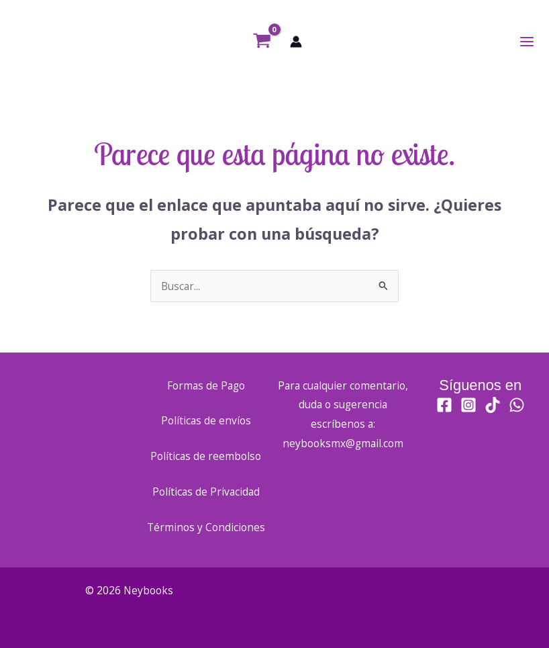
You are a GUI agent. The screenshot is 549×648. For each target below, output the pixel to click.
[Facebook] (444, 405)
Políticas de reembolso (205, 456)
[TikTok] (493, 405)
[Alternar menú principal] (526, 41)
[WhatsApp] (517, 405)
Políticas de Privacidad (206, 491)
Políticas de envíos (206, 420)
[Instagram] (468, 405)
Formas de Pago (206, 385)
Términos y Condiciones (206, 527)
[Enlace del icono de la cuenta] (296, 42)
